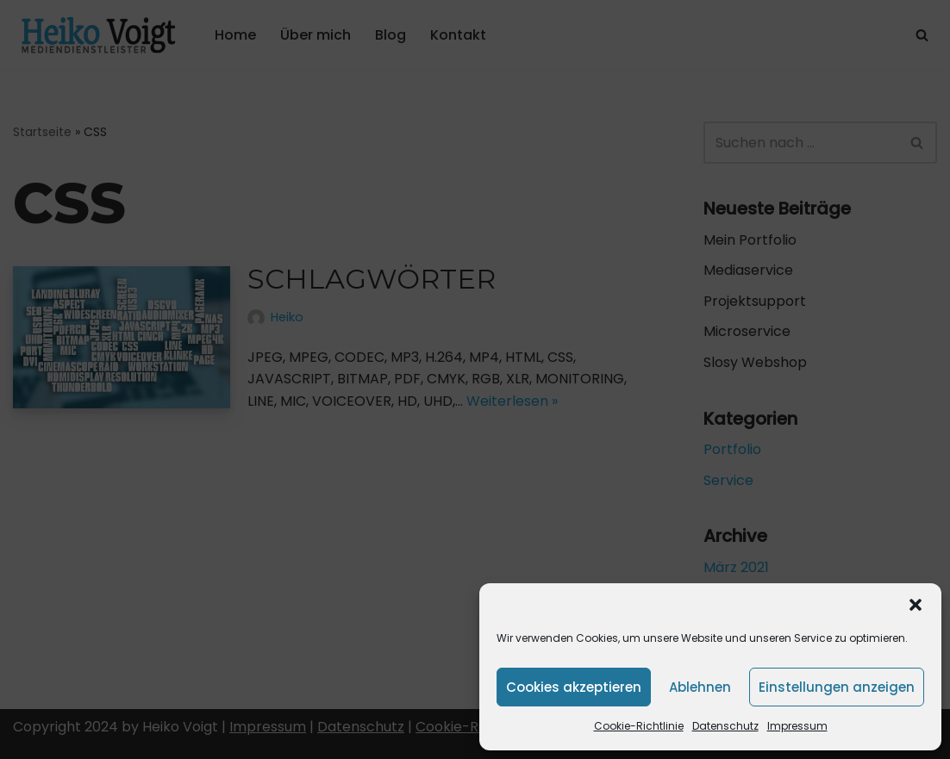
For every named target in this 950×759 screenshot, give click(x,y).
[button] (915, 604)
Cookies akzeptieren (573, 687)
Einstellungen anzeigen (837, 687)
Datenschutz (725, 726)
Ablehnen (700, 687)
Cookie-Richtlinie (639, 726)
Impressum (797, 726)
